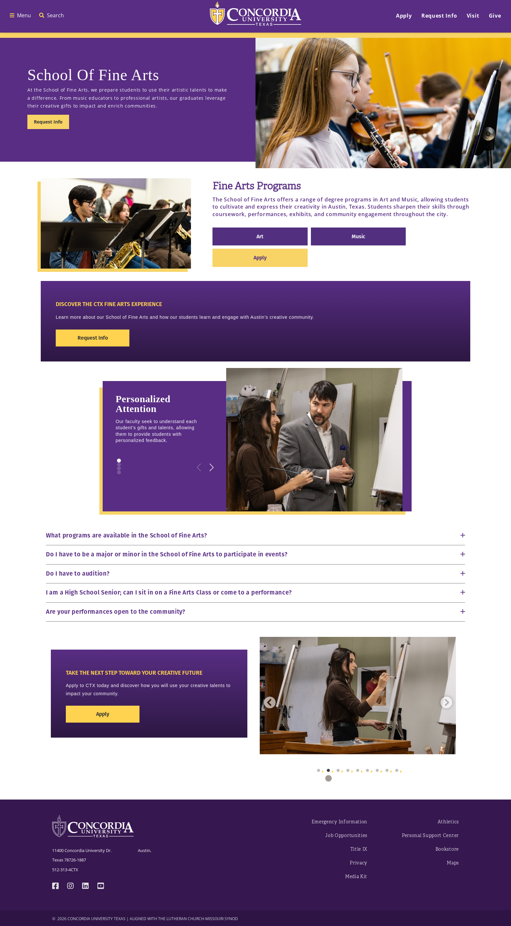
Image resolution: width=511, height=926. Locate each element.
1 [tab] (318, 778)
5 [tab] (358, 778)
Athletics (448, 822)
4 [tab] (348, 778)
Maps (453, 863)
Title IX (359, 849)
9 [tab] (397, 778)
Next (446, 702)
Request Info (48, 122)
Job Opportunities (346, 835)
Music (358, 236)
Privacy (358, 863)
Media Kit (356, 876)
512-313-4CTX (65, 870)
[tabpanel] (358, 695)
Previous (269, 702)
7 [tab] (377, 778)
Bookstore (447, 849)
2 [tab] (328, 778)
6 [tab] (367, 778)
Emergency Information (340, 822)
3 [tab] (338, 778)
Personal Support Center (430, 835)
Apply (260, 258)
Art (259, 236)
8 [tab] (387, 778)
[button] (211, 467)
